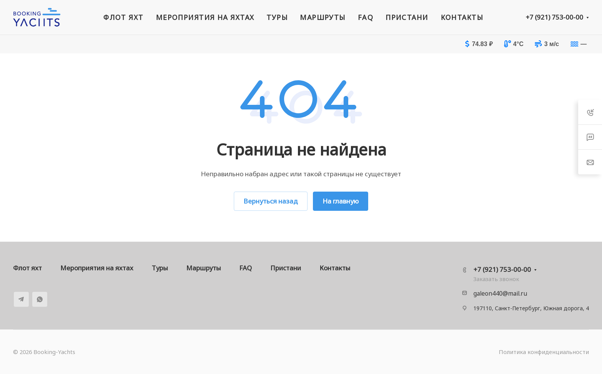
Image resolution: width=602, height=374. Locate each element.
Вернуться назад (270, 201)
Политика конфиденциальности (544, 352)
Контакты (334, 267)
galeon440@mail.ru (500, 293)
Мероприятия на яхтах (96, 267)
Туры (160, 267)
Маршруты (203, 267)
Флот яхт (27, 267)
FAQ (245, 267)
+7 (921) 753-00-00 (554, 17)
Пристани (285, 267)
